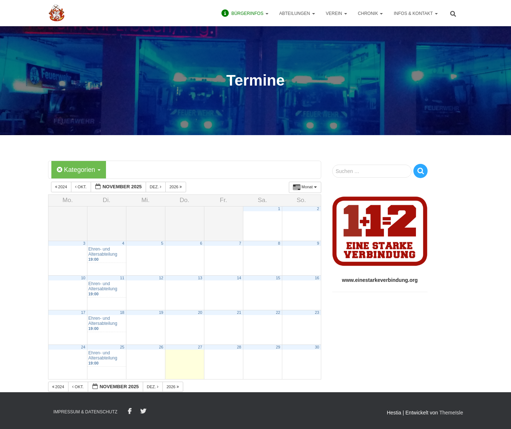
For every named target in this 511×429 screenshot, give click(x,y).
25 (122, 347)
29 (278, 347)
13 (200, 278)
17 (83, 312)
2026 (176, 187)
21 (239, 312)
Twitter (143, 411)
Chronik (370, 13)
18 (122, 312)
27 (200, 347)
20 (200, 312)
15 (278, 278)
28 (239, 347)
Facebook (129, 411)
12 (161, 278)
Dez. (156, 187)
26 (161, 347)
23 (317, 312)
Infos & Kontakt (415, 13)
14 (239, 278)
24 (83, 347)
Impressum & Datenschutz (86, 411)
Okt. (81, 187)
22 (278, 312)
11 (122, 278)
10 (83, 278)
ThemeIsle (451, 413)
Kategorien (79, 169)
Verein (336, 13)
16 (317, 278)
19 (161, 312)
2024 (61, 187)
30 (317, 347)
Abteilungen (297, 13)
